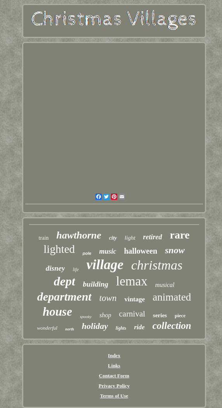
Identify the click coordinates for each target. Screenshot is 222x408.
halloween (140, 251)
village (105, 264)
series (160, 315)
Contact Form (114, 376)
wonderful (47, 328)
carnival (132, 313)
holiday (95, 326)
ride (139, 327)
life (75, 269)
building (95, 284)
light (130, 238)
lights (121, 328)
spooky (86, 316)
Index (114, 355)
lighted (59, 249)
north (69, 329)
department (64, 296)
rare (180, 235)
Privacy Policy (114, 386)
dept (64, 281)
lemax (131, 281)
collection (172, 325)
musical (165, 285)
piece (180, 315)
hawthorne (78, 235)
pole (87, 253)
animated (172, 297)
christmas (156, 265)
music (107, 251)
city (113, 238)
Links (114, 365)
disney (55, 268)
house (57, 311)
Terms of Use (114, 396)
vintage (134, 299)
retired (152, 237)
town (108, 298)
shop (105, 315)
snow (175, 250)
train (44, 238)
